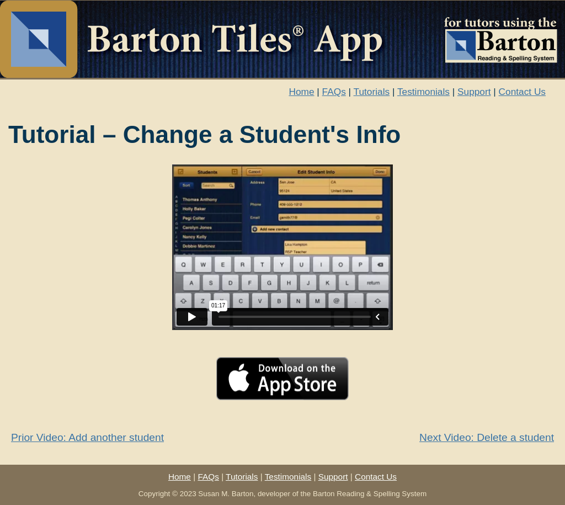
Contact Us (522, 91)
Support (474, 91)
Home (301, 91)
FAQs (334, 91)
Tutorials (372, 91)
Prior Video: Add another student (87, 437)
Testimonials (423, 91)
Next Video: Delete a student (486, 437)
